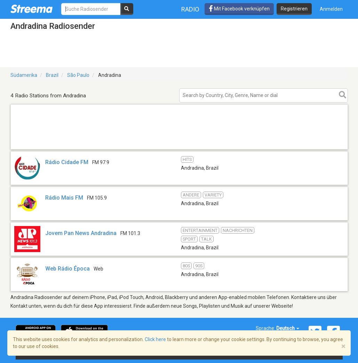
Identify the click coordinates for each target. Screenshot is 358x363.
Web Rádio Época (67, 268)
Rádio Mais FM (64, 197)
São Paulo (78, 75)
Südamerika (23, 75)
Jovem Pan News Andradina (81, 233)
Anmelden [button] (331, 9)
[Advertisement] (179, 149)
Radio (190, 9)
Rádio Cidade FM (66, 162)
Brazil (52, 75)
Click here (155, 339)
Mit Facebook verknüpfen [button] (239, 8)
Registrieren (294, 8)
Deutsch (287, 328)
